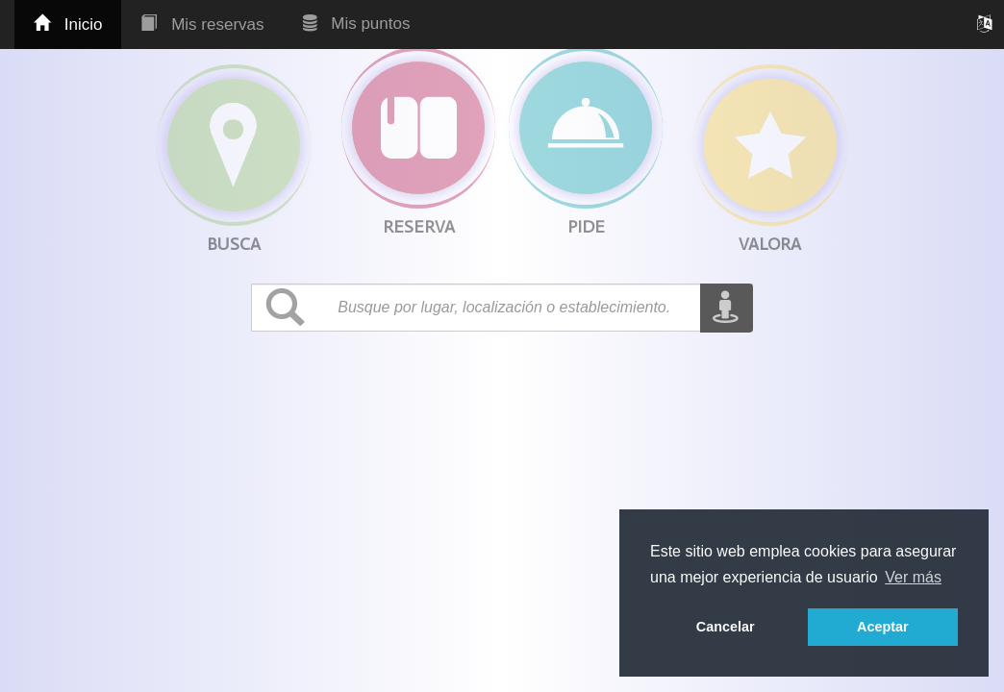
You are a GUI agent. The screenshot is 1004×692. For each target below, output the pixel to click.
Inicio (68, 24)
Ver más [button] (913, 577)
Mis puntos (357, 23)
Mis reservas (202, 24)
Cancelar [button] (725, 626)
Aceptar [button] (883, 626)
